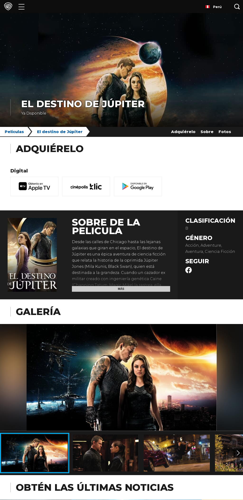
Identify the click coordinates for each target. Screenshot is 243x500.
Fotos (225, 132)
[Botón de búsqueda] (237, 6)
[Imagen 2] (238, 453)
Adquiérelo (183, 132)
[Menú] (21, 6)
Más (121, 289)
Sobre (207, 132)
